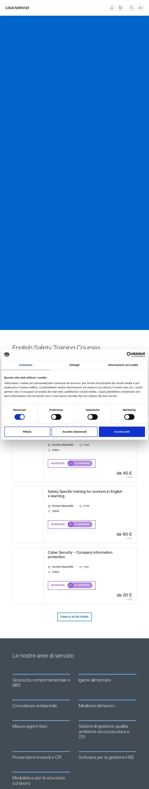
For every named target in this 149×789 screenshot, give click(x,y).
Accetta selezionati (74, 431)
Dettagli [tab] (75, 364)
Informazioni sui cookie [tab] (123, 364)
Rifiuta (27, 431)
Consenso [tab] (25, 364)
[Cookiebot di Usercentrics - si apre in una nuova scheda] (129, 354)
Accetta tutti (122, 431)
